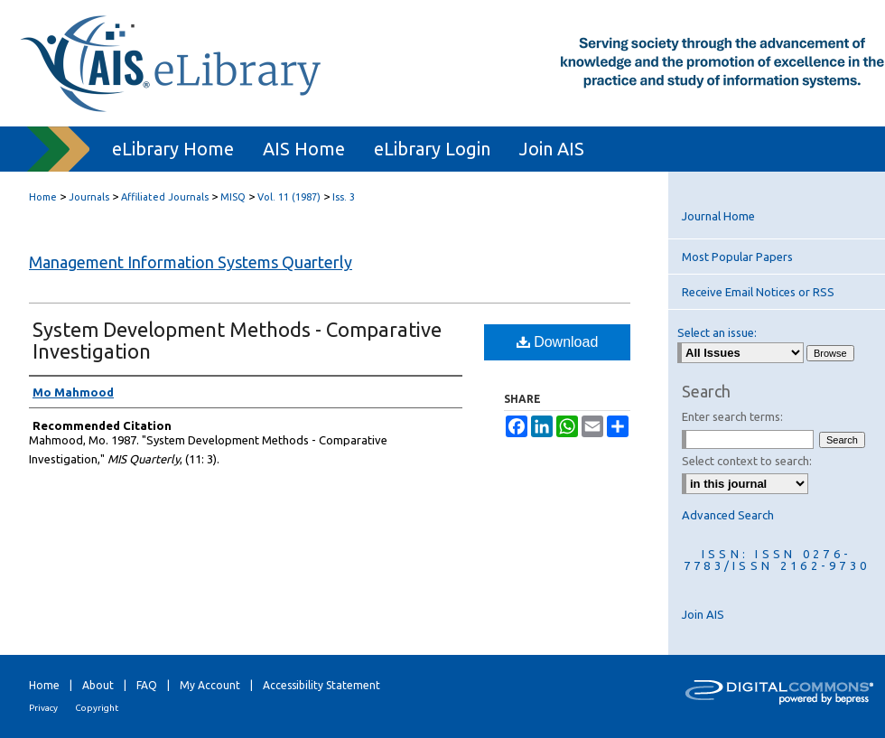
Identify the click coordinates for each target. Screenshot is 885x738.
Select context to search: (747, 460)
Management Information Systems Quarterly (190, 262)
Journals (89, 197)
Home (43, 197)
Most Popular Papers (737, 256)
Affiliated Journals (165, 197)
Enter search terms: (732, 416)
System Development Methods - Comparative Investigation (237, 340)
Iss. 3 (343, 197)
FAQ (146, 685)
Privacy (43, 708)
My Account (210, 685)
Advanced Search (728, 515)
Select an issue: (717, 332)
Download (558, 342)
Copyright (96, 708)
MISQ (233, 197)
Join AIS (703, 614)
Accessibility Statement (321, 685)
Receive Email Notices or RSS (758, 291)
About (98, 685)
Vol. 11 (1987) (289, 197)
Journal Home (718, 216)
